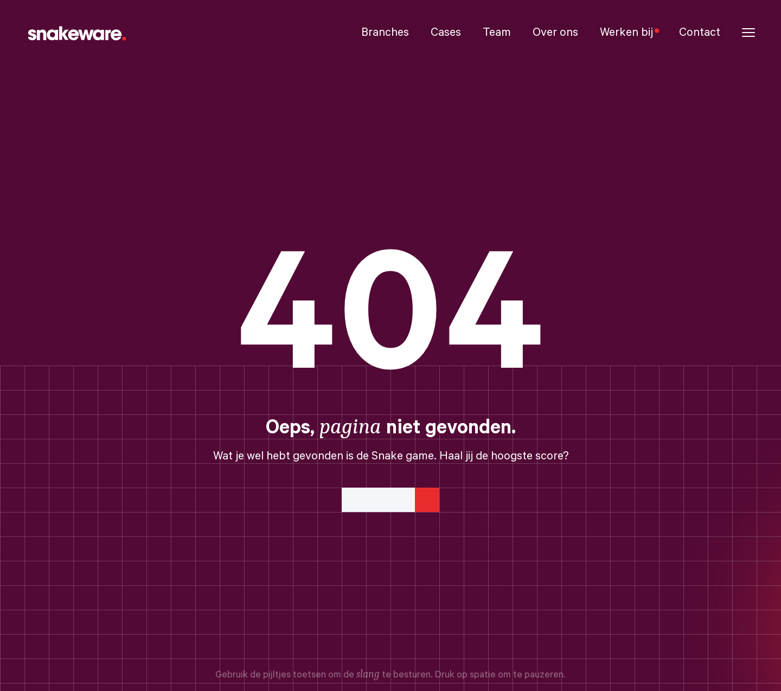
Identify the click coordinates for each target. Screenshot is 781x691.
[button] (748, 33)
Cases (446, 32)
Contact (699, 32)
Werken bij (628, 32)
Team (497, 32)
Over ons (555, 32)
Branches (385, 32)
